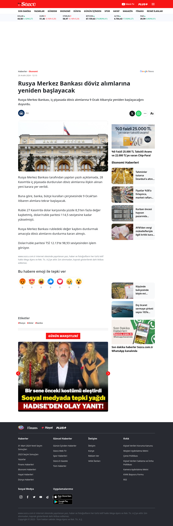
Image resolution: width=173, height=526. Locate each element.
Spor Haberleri (60, 455)
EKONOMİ (65, 11)
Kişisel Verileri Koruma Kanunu (138, 445)
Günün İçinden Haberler (64, 445)
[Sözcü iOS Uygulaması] (63, 496)
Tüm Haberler (59, 466)
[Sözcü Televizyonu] (21, 428)
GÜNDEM (52, 11)
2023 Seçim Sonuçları (28, 454)
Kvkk (126, 438)
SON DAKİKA (24, 11)
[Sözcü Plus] (61, 427)
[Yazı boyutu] (152, 113)
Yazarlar (22, 459)
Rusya (22, 323)
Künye (91, 450)
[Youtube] (41, 497)
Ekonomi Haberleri (125, 162)
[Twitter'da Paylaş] (132, 113)
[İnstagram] (21, 497)
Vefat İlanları (94, 461)
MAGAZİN (128, 11)
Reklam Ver (93, 455)
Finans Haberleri (26, 464)
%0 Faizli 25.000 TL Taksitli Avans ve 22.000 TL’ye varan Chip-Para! (132, 153)
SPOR (107, 11)
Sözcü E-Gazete (60, 461)
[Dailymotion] (47, 497)
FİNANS (140, 11)
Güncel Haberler (62, 438)
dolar (30, 323)
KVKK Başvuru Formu (133, 474)
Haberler (23, 438)
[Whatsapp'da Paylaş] (139, 113)
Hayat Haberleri (25, 474)
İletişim (92, 438)
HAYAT (116, 11)
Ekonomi (33, 71)
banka (40, 323)
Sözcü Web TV (60, 450)
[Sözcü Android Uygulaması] (63, 501)
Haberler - (23, 71)
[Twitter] (34, 497)
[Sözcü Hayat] (47, 427)
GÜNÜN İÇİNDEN (92, 11)
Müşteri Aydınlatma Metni (135, 450)
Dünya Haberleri (26, 479)
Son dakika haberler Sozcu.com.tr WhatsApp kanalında (132, 349)
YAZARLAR (39, 11)
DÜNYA (77, 11)
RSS (125, 479)
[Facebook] (28, 497)
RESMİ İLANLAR (155, 11)
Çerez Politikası (130, 455)
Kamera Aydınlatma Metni (135, 469)
